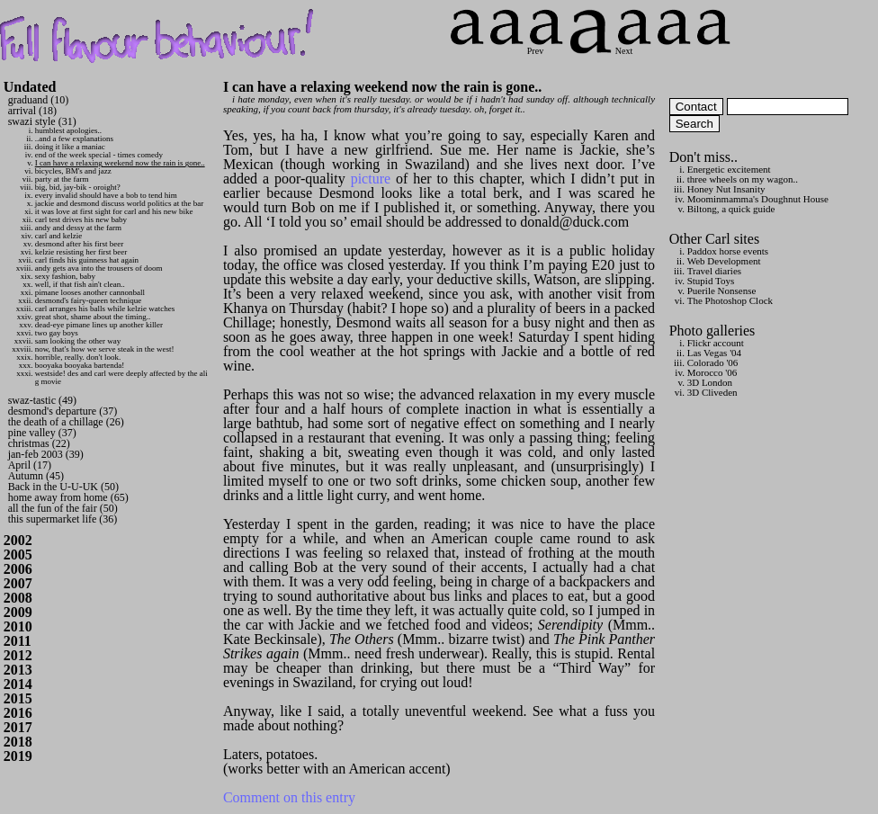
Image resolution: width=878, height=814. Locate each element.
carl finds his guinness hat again (87, 259)
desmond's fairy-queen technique (88, 300)
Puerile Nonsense (722, 290)
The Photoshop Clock (730, 300)
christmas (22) (39, 443)
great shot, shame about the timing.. (92, 316)
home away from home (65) (68, 497)
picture (370, 178)
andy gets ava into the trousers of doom (99, 268)
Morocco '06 (712, 372)
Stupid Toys (711, 280)
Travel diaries (714, 270)
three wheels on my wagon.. (742, 179)
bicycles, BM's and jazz (73, 170)
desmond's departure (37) (62, 411)
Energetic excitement (729, 169)
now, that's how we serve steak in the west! (105, 348)
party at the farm (62, 178)
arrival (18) (32, 110)
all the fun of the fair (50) (63, 508)
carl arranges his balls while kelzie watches (105, 308)
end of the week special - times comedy (99, 154)
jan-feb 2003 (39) (46, 454)
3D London (709, 382)
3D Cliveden (712, 392)
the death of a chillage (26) (66, 422)
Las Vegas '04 (714, 352)
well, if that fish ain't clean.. (80, 284)
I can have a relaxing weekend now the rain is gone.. (120, 162)
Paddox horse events (727, 251)
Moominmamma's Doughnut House (758, 198)
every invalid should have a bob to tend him (106, 195)
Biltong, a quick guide (731, 208)
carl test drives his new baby (81, 219)
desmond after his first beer (79, 243)
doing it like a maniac (70, 146)
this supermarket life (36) (63, 519)
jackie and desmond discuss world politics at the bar (119, 203)
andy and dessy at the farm (78, 227)
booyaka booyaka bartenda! (79, 365)
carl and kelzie (58, 235)
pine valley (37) (42, 432)
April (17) (29, 465)
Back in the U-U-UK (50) (63, 486)
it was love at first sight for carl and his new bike (114, 211)
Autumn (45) (36, 476)
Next (633, 46)
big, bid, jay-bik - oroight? (78, 187)
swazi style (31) (42, 121)
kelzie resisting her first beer (81, 251)
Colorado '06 (713, 362)
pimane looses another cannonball (90, 292)
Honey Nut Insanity (726, 188)
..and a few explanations (74, 138)
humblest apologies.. (68, 130)
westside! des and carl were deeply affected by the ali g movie (121, 377)
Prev (545, 46)
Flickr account (715, 342)
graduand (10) (38, 100)
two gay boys (56, 332)
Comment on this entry (289, 797)
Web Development (724, 260)
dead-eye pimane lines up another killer (99, 324)
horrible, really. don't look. (78, 357)
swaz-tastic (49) (42, 400)
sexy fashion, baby (65, 276)
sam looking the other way (78, 340)
